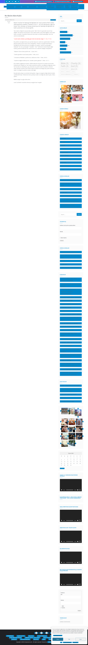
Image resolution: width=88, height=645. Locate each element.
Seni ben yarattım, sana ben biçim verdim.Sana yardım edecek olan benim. (70, 200)
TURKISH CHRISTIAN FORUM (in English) (71, 314)
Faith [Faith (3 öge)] (64, 66)
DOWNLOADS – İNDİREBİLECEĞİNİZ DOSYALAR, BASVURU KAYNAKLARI (69, 373)
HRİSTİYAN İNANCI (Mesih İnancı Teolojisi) (69, 334)
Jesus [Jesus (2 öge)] (74, 69)
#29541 (53, 19)
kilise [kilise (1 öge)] (62, 71)
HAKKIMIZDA (10, 635)
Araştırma (64, 32)
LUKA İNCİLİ (64, 192)
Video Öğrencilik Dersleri (15, 637)
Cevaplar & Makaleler (67, 35)
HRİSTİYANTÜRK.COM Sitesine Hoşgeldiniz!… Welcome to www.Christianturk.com (68, 292)
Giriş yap (79, 610)
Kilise (63, 42)
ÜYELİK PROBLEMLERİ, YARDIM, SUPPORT (71, 369)
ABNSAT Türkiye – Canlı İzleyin (32, 637)
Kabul (58, 639)
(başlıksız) (64, 398)
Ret (69, 639)
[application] (71, 485)
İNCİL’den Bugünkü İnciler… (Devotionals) (71, 297)
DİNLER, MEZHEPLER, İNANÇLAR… (69, 339)
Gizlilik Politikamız (67, 642)
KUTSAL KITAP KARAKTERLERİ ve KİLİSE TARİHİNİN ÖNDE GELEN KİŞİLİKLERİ (70, 364)
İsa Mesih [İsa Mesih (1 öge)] (76, 74)
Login (63, 169)
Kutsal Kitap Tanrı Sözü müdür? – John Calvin (70, 184)
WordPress (51, 642)
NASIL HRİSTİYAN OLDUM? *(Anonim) (70, 195)
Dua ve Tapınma (65, 38)
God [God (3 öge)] (74, 66)
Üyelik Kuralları (21, 635)
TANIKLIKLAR (65, 152)
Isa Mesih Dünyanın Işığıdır (68, 401)
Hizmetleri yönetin (57, 635)
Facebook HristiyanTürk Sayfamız (43, 1)
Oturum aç (62, 240)
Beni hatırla (63, 237)
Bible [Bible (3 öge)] (64, 63)
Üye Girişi (36, 639)
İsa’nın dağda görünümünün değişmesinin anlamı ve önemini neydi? (70, 206)
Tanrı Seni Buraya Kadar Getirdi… (69, 394)
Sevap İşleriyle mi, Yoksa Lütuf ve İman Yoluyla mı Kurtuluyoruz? (70, 390)
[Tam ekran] (80, 490)
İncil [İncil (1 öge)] (73, 71)
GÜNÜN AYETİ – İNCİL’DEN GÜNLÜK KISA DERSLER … (70, 285)
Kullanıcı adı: (63, 593)
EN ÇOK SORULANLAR (67, 345)
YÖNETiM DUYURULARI (67, 300)
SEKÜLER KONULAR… (67, 360)
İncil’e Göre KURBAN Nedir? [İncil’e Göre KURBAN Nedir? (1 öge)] (66, 74)
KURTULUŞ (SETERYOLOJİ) (68, 330)
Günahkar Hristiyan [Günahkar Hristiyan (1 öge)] (65, 68)
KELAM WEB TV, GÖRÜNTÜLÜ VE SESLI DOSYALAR (70, 350)
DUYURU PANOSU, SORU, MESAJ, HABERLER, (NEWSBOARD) (69, 279)
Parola (61, 231)
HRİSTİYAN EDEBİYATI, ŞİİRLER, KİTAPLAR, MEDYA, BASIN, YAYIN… (70, 356)
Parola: (62, 600)
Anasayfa (64, 138)
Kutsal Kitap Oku (77, 1)
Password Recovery (25, 639)
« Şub (62, 468)
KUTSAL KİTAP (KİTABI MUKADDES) (70, 323)
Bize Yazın (75, 642)
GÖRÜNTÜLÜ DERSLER (67, 159)
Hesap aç (14, 639)
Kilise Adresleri (65, 155)
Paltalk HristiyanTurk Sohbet (62, 1)
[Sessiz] (77, 490)
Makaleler (64, 45)
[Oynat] (61, 490)
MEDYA (63, 145)
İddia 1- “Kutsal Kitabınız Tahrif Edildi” (70, 385)
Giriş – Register (65, 166)
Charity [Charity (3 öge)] (75, 63)
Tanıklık (63, 49)
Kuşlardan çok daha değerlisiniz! (69, 180)
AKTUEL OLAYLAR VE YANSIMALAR (69, 304)
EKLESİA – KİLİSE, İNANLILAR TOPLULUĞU (71, 342)
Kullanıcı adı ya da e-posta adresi (67, 225)
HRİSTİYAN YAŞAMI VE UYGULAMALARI (70, 326)
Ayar (80, 639)
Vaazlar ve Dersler (66, 52)
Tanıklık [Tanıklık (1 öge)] (68, 71)
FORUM (63, 142)
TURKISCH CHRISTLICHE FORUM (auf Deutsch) (70, 318)
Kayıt (44, 639)
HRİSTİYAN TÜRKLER (66, 307)
